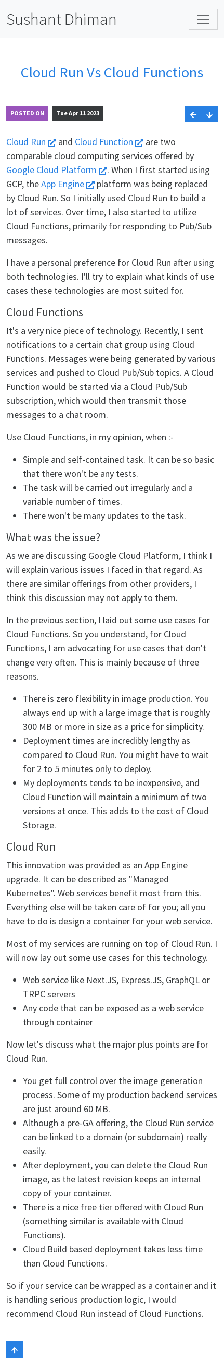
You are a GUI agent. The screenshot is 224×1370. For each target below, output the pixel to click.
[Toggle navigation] (203, 19)
